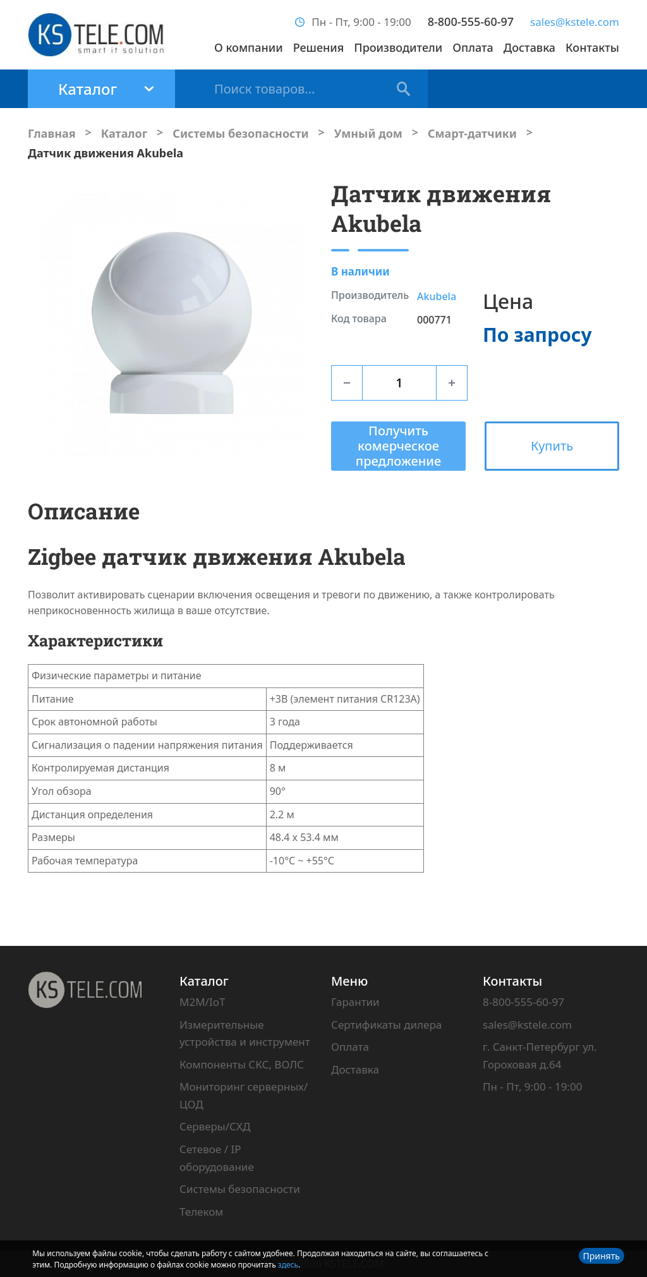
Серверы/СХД (214, 1126)
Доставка (529, 47)
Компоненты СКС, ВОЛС (241, 1064)
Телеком (201, 1211)
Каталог (204, 981)
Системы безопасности (239, 1189)
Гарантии (355, 1002)
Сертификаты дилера (386, 1024)
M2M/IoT (202, 1002)
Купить (552, 445)
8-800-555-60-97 (471, 21)
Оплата (472, 47)
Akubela (436, 296)
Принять (601, 1256)
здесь (288, 1264)
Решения (318, 47)
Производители (398, 47)
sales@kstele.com (574, 22)
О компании (248, 47)
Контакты (592, 47)
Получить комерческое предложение (398, 445)
